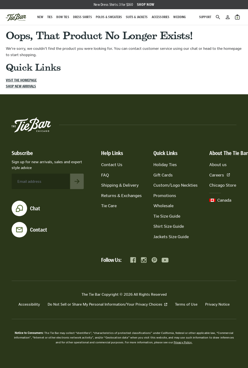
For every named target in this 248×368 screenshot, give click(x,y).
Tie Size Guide (166, 216)
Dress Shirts (82, 17)
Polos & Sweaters (109, 17)
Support (205, 17)
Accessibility (29, 304)
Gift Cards (163, 175)
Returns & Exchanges (121, 195)
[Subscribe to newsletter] (77, 181)
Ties (50, 17)
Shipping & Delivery (120, 185)
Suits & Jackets (137, 17)
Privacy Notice (217, 304)
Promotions (164, 195)
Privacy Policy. (183, 342)
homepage (232, 48)
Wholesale (163, 205)
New (40, 17)
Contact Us (111, 164)
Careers (219, 175)
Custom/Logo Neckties (175, 185)
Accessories (161, 17)
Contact (38, 230)
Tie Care (109, 205)
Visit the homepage (21, 80)
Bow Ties (62, 17)
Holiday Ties (165, 164)
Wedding (179, 17)
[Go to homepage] (16, 17)
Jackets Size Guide (171, 236)
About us (218, 164)
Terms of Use (186, 304)
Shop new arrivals (21, 86)
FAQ (105, 175)
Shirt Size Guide (168, 226)
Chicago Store (222, 185)
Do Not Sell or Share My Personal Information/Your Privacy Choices (107, 304)
